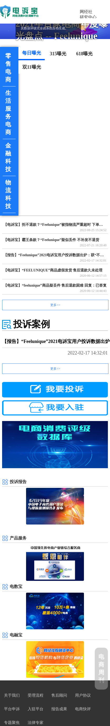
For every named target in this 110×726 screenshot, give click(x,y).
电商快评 (83, 709)
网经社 (86, 11)
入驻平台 (35, 709)
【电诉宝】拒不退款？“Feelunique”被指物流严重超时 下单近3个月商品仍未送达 (54, 225)
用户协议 (83, 696)
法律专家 (35, 723)
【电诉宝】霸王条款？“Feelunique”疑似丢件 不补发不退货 (51, 240)
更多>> (55, 305)
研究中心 (88, 17)
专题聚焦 (12, 723)
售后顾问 (59, 696)
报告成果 (59, 709)
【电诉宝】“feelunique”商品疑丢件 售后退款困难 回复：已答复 (54, 285)
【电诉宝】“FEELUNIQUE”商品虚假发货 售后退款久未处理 (52, 270)
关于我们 (12, 696)
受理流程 (35, 696)
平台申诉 (12, 709)
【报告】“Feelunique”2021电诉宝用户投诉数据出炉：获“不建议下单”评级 (54, 255)
